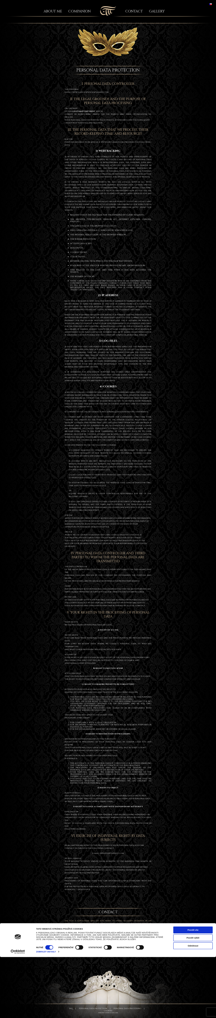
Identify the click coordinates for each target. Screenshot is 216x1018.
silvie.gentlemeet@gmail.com (88, 946)
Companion (79, 11)
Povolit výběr (193, 999)
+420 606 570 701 (130, 946)
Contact (134, 11)
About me (53, 11)
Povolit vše (192, 991)
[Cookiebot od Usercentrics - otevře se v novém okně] (18, 1013)
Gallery (157, 11)
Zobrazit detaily (46, 1012)
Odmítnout (193, 1006)
